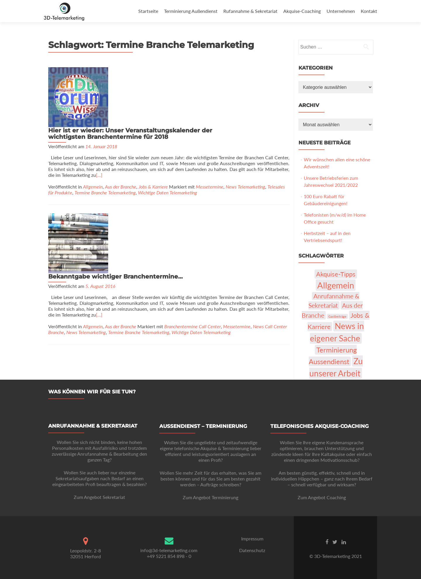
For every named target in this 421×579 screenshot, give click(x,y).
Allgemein (93, 129)
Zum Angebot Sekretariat (99, 497)
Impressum (252, 538)
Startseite (148, 11)
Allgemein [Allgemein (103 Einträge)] (335, 285)
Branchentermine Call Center (257, 212)
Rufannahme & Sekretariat (250, 11)
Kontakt (369, 11)
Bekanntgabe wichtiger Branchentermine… (180, 159)
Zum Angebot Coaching (322, 497)
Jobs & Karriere (153, 129)
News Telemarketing (245, 129)
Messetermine (209, 129)
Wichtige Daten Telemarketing (167, 135)
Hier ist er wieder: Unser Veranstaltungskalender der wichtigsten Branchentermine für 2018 (195, 73)
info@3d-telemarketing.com (168, 550)
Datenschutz (252, 550)
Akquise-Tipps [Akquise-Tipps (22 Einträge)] (336, 274)
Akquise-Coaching (302, 11)
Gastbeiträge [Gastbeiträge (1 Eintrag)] (337, 316)
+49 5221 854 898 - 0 (169, 556)
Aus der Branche (120, 129)
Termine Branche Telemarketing (105, 135)
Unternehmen (341, 11)
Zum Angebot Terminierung (210, 497)
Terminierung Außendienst (191, 11)
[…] (189, 121)
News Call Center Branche (103, 218)
